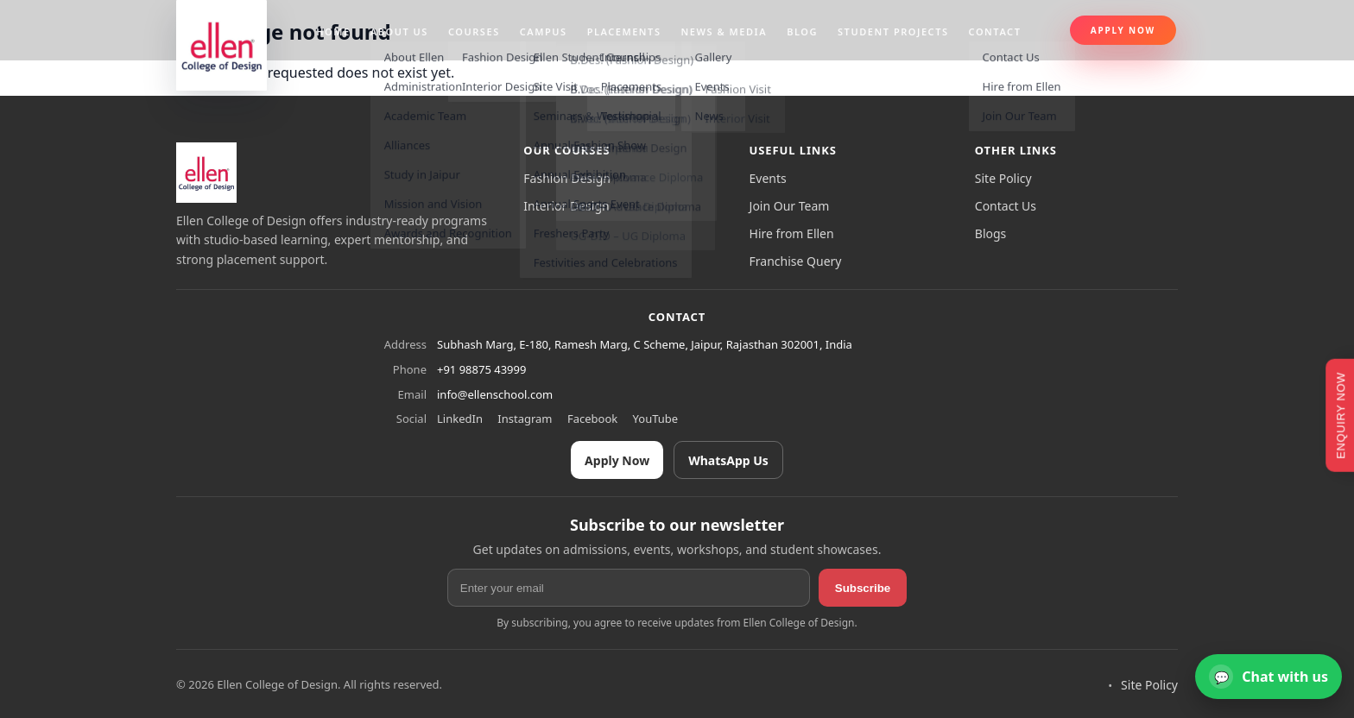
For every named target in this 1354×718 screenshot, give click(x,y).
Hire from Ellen (792, 233)
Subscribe (862, 588)
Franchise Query (796, 261)
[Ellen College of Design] (206, 172)
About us (399, 31)
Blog (802, 31)
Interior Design (566, 206)
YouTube (656, 418)
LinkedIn (460, 418)
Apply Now (1123, 30)
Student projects (893, 31)
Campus (543, 31)
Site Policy (1003, 178)
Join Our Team (790, 206)
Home (333, 31)
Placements (624, 31)
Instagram (524, 418)
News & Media (724, 31)
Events (768, 178)
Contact (995, 31)
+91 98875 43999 (481, 369)
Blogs (991, 233)
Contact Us (1005, 206)
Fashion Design (567, 178)
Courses (474, 31)
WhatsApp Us (728, 460)
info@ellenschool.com (495, 394)
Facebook (592, 418)
